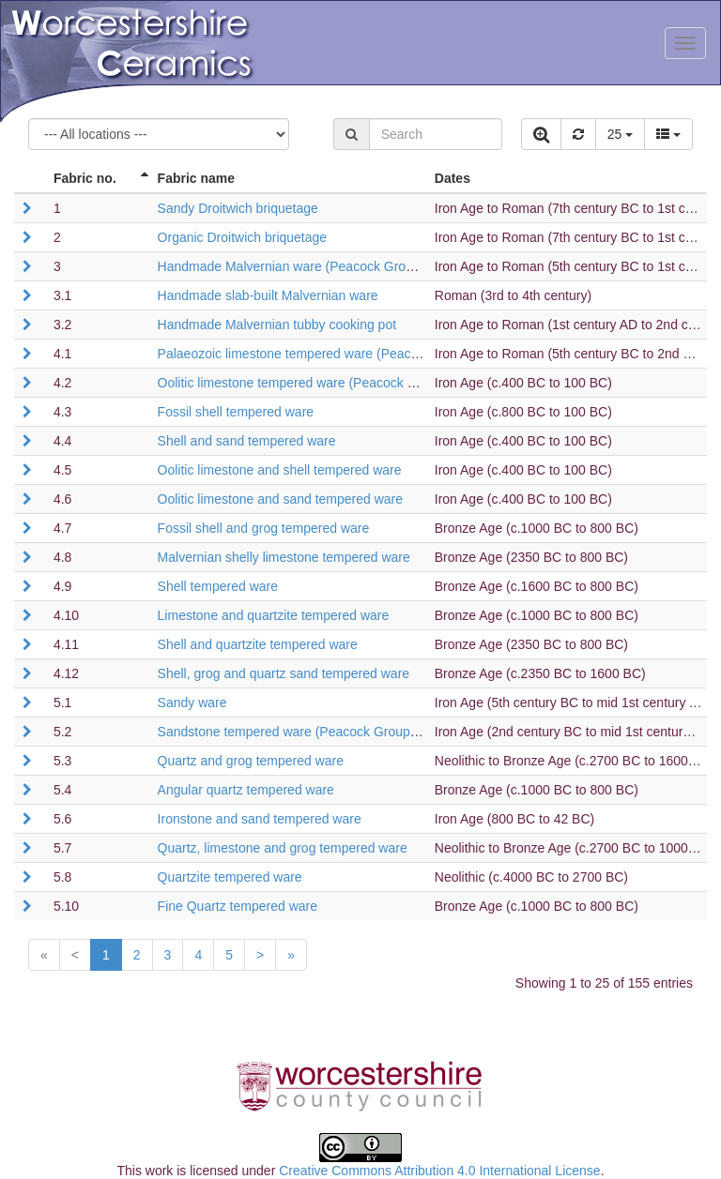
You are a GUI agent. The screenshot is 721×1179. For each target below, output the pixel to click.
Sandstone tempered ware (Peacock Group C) (293, 731)
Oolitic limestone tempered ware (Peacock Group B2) (313, 382)
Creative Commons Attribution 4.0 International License (439, 1170)
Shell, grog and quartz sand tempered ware (284, 673)
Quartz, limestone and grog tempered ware (282, 847)
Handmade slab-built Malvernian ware (268, 295)
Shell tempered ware (218, 586)
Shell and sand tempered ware (247, 440)
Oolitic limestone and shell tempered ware (280, 469)
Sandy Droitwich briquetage (238, 208)
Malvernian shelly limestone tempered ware (284, 557)
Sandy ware (192, 702)
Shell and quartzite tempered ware (258, 644)
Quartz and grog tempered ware (251, 760)
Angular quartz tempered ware (246, 789)
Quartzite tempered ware (230, 876)
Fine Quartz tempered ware (237, 906)
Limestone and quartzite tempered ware (274, 615)
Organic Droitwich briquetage (243, 237)
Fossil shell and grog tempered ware (264, 528)
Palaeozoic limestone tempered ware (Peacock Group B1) (327, 353)
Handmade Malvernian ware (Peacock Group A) (297, 266)
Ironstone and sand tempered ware (259, 818)
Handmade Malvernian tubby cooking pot (277, 324)
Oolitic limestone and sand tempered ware (280, 498)
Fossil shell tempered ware (236, 411)
